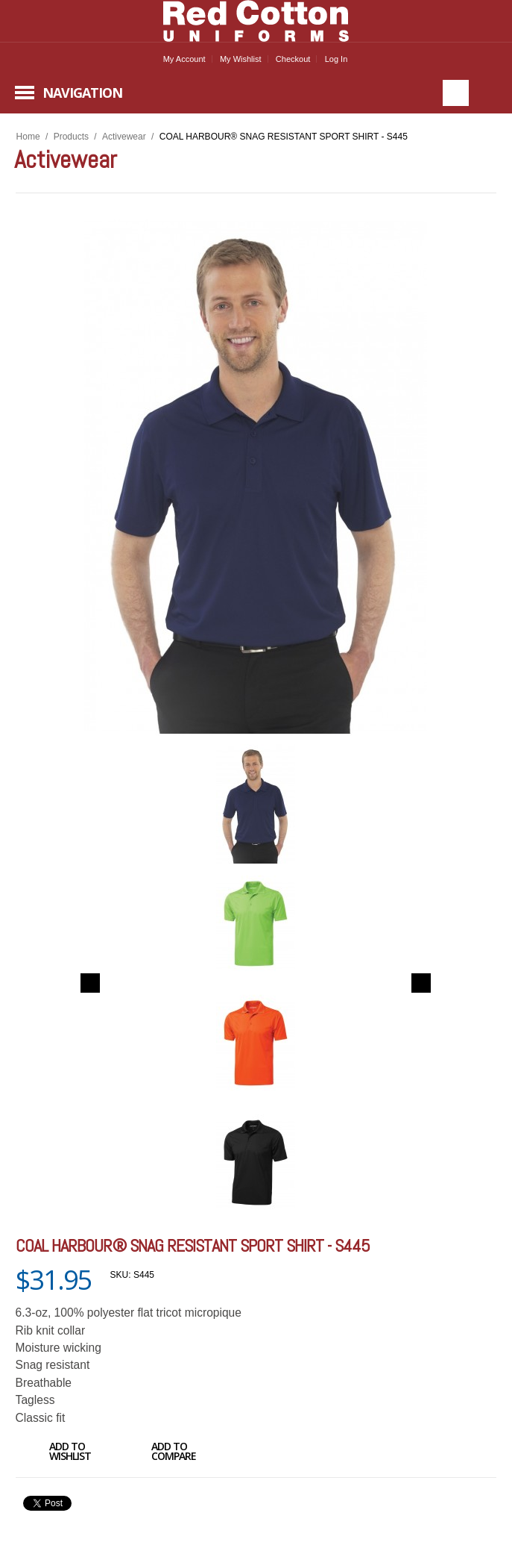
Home (28, 136)
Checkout (293, 58)
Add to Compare (157, 1453)
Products (71, 136)
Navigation (82, 93)
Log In (336, 58)
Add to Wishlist (53, 1453)
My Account (184, 58)
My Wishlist (241, 58)
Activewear (124, 136)
